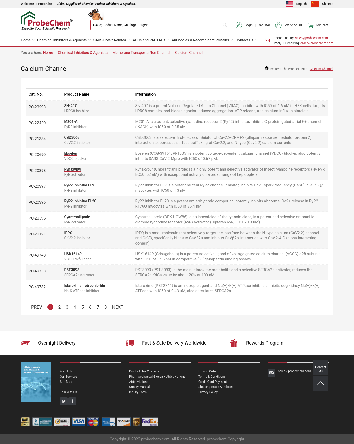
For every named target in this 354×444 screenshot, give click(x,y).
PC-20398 (37, 170)
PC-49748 (37, 255)
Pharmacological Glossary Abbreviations (157, 376)
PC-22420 (37, 123)
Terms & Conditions (212, 376)
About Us (66, 371)
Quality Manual (139, 387)
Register (264, 25)
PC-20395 (37, 218)
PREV (36, 307)
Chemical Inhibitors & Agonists (62, 40)
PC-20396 (37, 202)
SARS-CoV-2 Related (109, 40)
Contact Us (245, 40)
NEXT (117, 307)
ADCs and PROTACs (149, 40)
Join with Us (68, 392)
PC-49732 (37, 287)
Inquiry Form (138, 392)
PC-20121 (37, 234)
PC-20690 (37, 154)
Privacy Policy (208, 392)
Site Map (66, 382)
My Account (288, 25)
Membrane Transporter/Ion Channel (141, 53)
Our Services (68, 376)
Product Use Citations (144, 371)
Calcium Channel (189, 53)
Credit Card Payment (212, 382)
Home (26, 40)
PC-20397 (37, 186)
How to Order (207, 371)
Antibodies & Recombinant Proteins (200, 40)
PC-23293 (37, 107)
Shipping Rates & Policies (215, 387)
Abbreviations (138, 382)
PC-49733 (37, 271)
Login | (247, 25)
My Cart (317, 25)
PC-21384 (37, 138)
